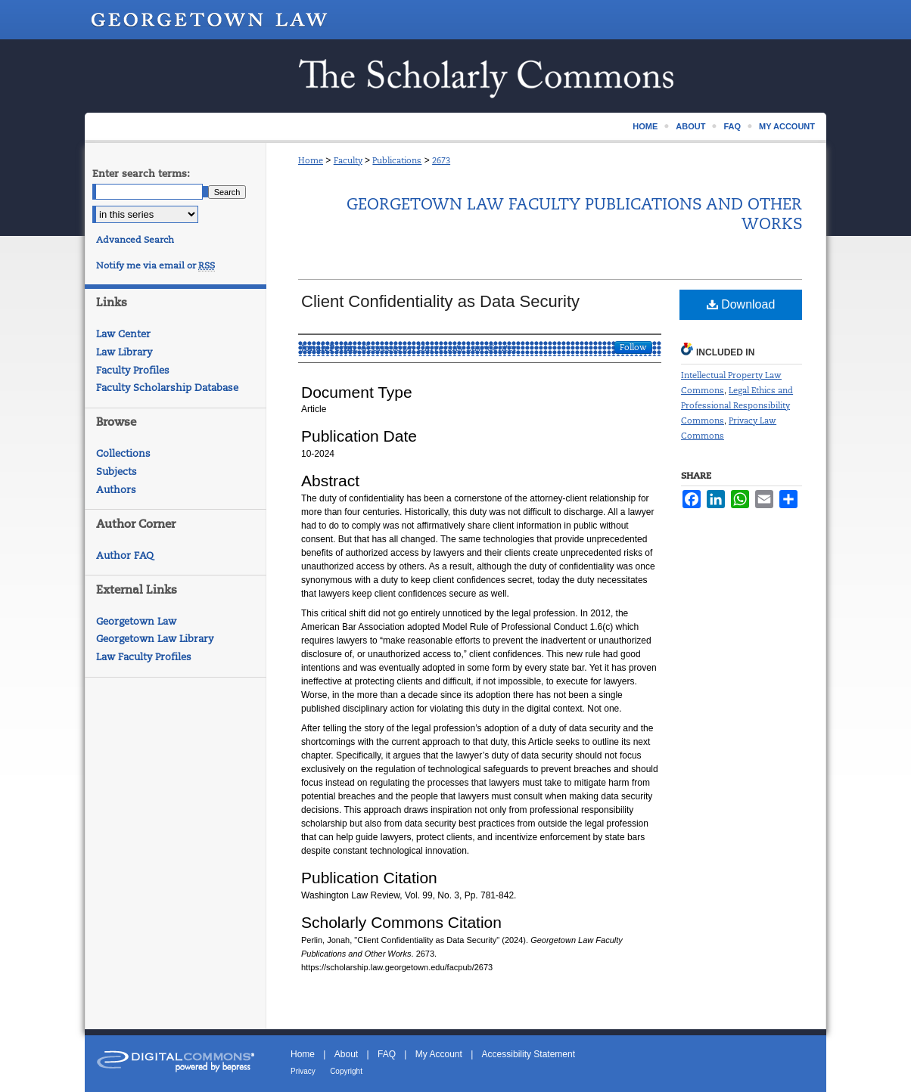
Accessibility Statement (528, 1054)
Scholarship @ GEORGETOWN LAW (455, 76)
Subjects (116, 471)
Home (310, 160)
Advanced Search (135, 239)
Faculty (348, 160)
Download (741, 304)
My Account (438, 1054)
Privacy (303, 1071)
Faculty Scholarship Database (167, 387)
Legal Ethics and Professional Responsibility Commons (737, 405)
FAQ (387, 1054)
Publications (396, 160)
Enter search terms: (141, 173)
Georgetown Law (136, 621)
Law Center (123, 334)
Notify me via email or (155, 265)
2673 (441, 160)
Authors (116, 489)
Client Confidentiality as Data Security (440, 301)
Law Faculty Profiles (143, 656)
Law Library (124, 352)
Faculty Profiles (132, 370)
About (346, 1054)
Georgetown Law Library (154, 638)
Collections (123, 453)
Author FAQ (125, 555)
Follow (633, 347)
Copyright (346, 1071)
